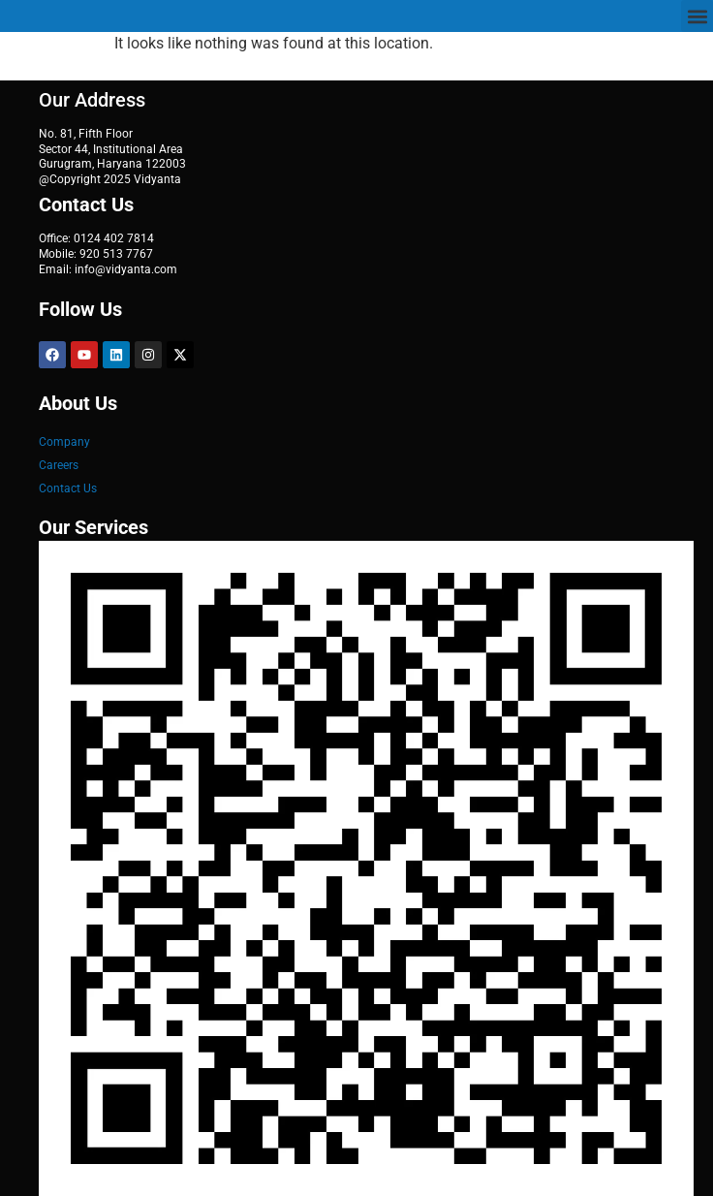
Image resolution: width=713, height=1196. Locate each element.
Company (64, 442)
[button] (697, 16)
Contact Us (68, 488)
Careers (58, 465)
